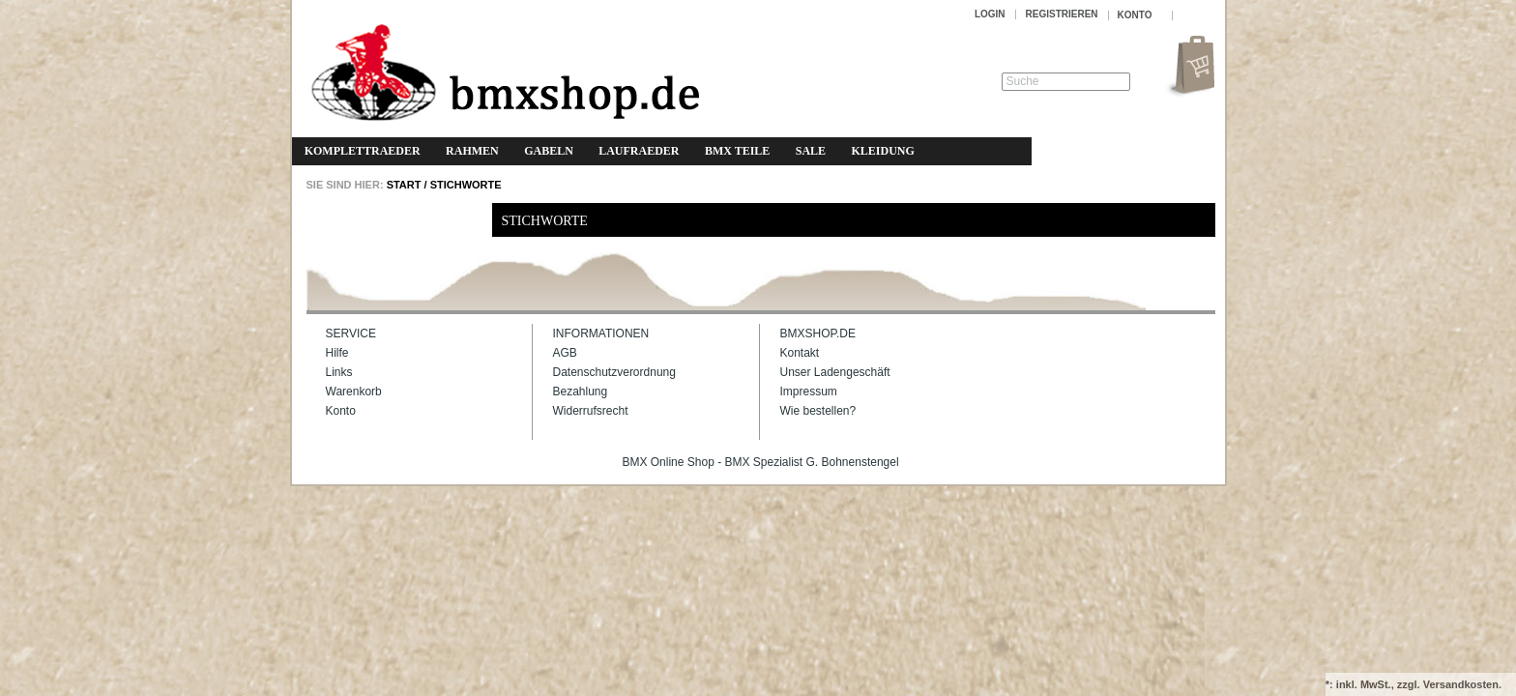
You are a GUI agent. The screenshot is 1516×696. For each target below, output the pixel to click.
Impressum (808, 391)
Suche (1022, 81)
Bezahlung (580, 391)
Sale (811, 151)
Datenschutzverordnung (614, 372)
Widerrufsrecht (590, 411)
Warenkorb (354, 391)
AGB (565, 353)
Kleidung (882, 151)
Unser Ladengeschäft (835, 372)
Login (990, 14)
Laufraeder (638, 151)
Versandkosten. (1462, 684)
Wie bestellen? (818, 411)
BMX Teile (737, 151)
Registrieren (1062, 14)
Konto (341, 411)
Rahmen (472, 151)
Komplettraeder (363, 151)
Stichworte (466, 184)
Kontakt (800, 353)
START (403, 184)
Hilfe (337, 353)
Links (339, 372)
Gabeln (548, 151)
